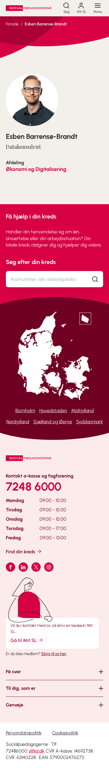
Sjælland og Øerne (52, 421)
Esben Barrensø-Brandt (46, 24)
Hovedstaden (53, 410)
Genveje (14, 705)
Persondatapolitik (24, 733)
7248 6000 (33, 486)
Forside (12, 24)
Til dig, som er (20, 688)
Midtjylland (82, 410)
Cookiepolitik (65, 733)
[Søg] (66, 8)
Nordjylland (17, 421)
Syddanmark (89, 421)
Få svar (13, 671)
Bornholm (25, 410)
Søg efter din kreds (31, 261)
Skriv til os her (53, 653)
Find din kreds (24, 551)
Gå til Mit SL (27, 640)
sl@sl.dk (36, 751)
